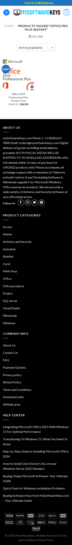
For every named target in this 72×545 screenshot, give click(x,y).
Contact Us (10, 352)
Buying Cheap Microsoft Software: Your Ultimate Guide (35, 478)
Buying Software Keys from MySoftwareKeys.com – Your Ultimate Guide (36, 498)
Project (8, 293)
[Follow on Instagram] (28, 202)
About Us (9, 345)
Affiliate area (11, 404)
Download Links (13, 397)
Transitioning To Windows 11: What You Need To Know (35, 441)
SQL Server (10, 301)
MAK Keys (10, 271)
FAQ (6, 360)
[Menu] (6, 12)
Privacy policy (12, 375)
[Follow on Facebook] (21, 202)
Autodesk (9, 249)
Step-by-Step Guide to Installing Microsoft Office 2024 (36, 453)
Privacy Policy (45, 540)
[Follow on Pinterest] (41, 202)
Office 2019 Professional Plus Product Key (18, 97)
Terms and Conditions (17, 389)
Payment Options (14, 367)
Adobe (7, 234)
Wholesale (10, 315)
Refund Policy (12, 382)
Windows (9, 323)
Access (7, 227)
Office (7, 278)
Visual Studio (11, 308)
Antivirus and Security (17, 241)
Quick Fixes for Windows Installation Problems (34, 488)
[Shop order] (36, 47)
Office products (13, 286)
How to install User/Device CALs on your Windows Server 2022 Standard (30, 466)
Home (9, 26)
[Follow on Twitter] (34, 202)
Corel (6, 264)
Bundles (8, 256)
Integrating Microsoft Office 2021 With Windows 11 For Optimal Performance (36, 429)
